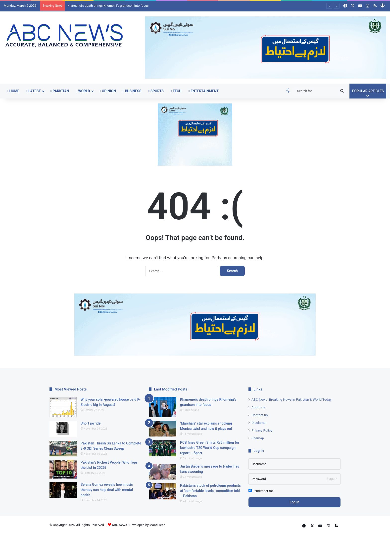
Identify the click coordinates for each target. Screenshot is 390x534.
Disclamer (259, 423)
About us (258, 407)
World (83, 91)
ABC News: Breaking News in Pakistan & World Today (291, 399)
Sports (156, 91)
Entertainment (204, 91)
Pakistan (59, 91)
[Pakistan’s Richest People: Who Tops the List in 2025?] (63, 469)
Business (132, 91)
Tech (176, 91)
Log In (294, 502)
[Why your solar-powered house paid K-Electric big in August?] (63, 407)
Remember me (261, 491)
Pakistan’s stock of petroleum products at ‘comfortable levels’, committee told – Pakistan (210, 491)
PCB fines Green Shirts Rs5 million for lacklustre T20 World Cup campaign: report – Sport (209, 447)
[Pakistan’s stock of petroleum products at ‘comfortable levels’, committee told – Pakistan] (162, 491)
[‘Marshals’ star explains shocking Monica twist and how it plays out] (162, 429)
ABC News (119, 525)
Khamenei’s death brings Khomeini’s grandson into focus (108, 5)
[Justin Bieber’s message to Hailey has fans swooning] (162, 472)
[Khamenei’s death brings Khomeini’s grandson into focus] (162, 407)
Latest (33, 91)
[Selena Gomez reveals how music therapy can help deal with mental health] (63, 490)
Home (13, 91)
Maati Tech (157, 525)
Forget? (332, 479)
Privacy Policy (261, 430)
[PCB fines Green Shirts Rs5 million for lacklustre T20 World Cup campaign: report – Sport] (162, 448)
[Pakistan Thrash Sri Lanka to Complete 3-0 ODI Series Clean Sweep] (63, 448)
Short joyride (90, 423)
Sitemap (257, 438)
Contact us (259, 415)
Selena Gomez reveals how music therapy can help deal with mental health (107, 490)
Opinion (108, 91)
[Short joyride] (63, 429)
